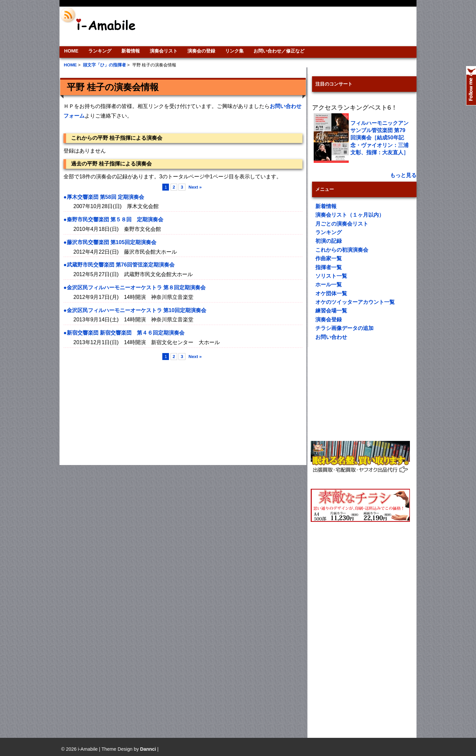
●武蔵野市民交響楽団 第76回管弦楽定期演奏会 (119, 265)
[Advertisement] (283, 26)
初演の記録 (328, 241)
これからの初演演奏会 (341, 250)
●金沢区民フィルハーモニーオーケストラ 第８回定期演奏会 (134, 287)
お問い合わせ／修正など (279, 51)
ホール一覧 (328, 284)
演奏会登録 (328, 319)
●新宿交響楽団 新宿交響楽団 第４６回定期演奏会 (123, 333)
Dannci (148, 749)
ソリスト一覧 (331, 276)
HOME (71, 51)
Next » (195, 187)
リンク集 (234, 51)
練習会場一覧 (331, 310)
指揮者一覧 (328, 267)
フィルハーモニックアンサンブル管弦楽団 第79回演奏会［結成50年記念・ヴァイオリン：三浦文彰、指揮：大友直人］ (379, 138)
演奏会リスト (164, 51)
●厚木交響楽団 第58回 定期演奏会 (103, 197)
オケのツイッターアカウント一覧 (355, 302)
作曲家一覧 (328, 258)
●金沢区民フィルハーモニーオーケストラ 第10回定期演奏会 (134, 310)
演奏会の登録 (201, 51)
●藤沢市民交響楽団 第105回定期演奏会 (109, 242)
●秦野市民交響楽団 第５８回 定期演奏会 (113, 219)
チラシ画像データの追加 (344, 328)
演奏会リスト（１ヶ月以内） (349, 215)
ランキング (99, 51)
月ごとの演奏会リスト (341, 224)
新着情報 (130, 51)
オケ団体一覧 (331, 293)
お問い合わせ (331, 337)
